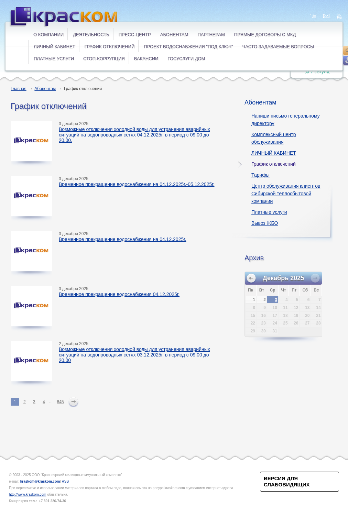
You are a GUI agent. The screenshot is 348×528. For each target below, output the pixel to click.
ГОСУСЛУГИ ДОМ (186, 58)
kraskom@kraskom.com (40, 481)
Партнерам (211, 34)
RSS (65, 481)
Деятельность (91, 34)
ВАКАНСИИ (146, 58)
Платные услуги (269, 212)
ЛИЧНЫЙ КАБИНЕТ (54, 46)
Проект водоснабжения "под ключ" (188, 46)
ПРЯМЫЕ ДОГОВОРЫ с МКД (265, 34)
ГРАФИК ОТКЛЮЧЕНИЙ (110, 46)
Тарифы (260, 175)
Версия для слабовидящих (286, 481)
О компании (48, 34)
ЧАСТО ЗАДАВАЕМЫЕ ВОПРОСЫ (278, 46)
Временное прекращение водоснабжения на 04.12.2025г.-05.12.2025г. (137, 184)
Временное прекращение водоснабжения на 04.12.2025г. (122, 239)
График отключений (273, 164)
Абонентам (174, 34)
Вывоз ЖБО (264, 223)
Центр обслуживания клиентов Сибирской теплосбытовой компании (285, 193)
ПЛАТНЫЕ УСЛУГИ (54, 58)
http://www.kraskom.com (27, 494)
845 (60, 401)
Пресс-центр (135, 34)
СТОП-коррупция (104, 58)
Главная (18, 88)
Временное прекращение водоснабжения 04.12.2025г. (119, 294)
